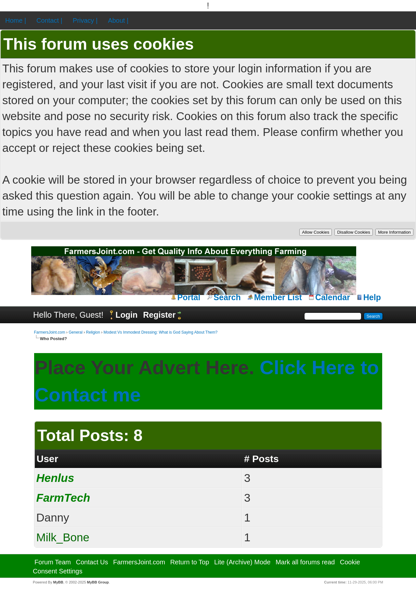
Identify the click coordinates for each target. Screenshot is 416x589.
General (76, 332)
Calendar (332, 297)
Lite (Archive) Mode (242, 562)
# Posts (261, 458)
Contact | (49, 20)
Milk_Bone (62, 537)
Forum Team (52, 562)
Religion (93, 332)
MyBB (58, 582)
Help (372, 297)
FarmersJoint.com (49, 332)
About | (118, 20)
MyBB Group (98, 582)
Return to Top (189, 562)
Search (227, 297)
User (47, 458)
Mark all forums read (305, 562)
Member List (278, 297)
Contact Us (92, 562)
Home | (15, 20)
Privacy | (85, 20)
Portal (189, 297)
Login (126, 314)
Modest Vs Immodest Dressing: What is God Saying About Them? (161, 332)
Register (159, 314)
